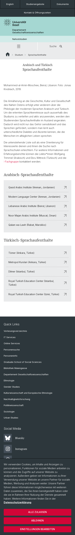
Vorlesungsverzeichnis (15, 331)
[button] (18, 46)
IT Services (10, 337)
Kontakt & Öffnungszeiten (37, 12)
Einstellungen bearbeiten (37, 529)
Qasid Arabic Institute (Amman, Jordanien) (37, 187)
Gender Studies (12, 387)
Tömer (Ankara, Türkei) (37, 252)
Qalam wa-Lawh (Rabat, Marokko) (37, 224)
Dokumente (63, 4)
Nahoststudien (19, 39)
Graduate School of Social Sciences (23, 362)
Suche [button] (56, 46)
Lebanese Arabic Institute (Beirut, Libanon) (37, 206)
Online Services (12, 343)
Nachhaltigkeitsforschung (17, 399)
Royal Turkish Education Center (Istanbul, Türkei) (37, 282)
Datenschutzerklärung (17, 502)
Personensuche (12, 349)
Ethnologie (9, 380)
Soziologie (9, 411)
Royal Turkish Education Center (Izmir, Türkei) (37, 294)
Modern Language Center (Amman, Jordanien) (37, 196)
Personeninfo (10, 356)
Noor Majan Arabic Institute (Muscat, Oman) (37, 215)
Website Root (8, 54)
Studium (19, 55)
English (10, 4)
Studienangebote (35, 4)
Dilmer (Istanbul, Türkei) (37, 271)
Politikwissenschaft (13, 405)
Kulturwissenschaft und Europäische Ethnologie (28, 393)
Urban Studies (11, 417)
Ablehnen (37, 520)
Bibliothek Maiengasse (15, 368)
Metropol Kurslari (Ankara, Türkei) (37, 262)
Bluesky (14, 438)
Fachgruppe (12, 161)
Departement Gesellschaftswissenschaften (28, 31)
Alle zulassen (37, 512)
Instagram (15, 449)
